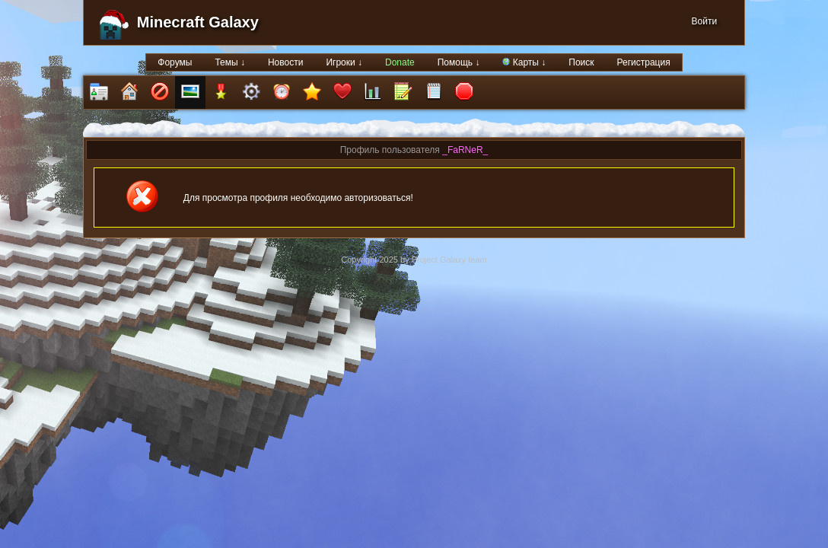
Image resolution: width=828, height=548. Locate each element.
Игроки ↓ (344, 62)
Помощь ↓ (459, 62)
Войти (705, 21)
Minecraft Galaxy (198, 22)
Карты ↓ (524, 62)
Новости (285, 62)
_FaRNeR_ (465, 150)
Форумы (175, 62)
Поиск (581, 62)
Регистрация (643, 62)
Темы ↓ (230, 62)
